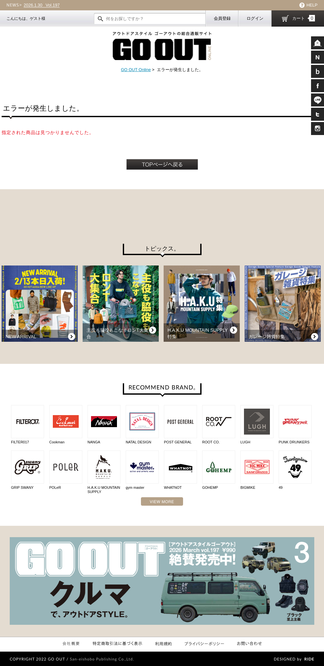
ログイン (255, 18)
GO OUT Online (136, 69)
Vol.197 (42, 5)
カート (303, 18)
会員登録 (222, 18)
